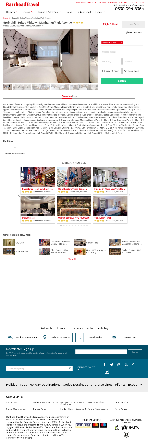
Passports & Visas (95, 402)
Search (122, 81)
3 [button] (66, 225)
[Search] (70, 368)
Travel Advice (121, 409)
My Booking (125, 2)
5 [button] (72, 225)
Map (87, 96)
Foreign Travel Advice (98, 409)
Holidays (12, 11)
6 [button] (75, 225)
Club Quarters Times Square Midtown (74, 189)
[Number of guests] (111, 71)
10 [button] (87, 225)
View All (72, 259)
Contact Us (11, 402)
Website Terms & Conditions (46, 402)
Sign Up (135, 352)
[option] (38, 195)
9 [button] (84, 225)
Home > (7, 18)
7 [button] (78, 225)
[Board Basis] (132, 71)
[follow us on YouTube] (126, 365)
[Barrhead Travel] (22, 4)
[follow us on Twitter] (111, 365)
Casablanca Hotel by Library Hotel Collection (38, 189)
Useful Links (14, 396)
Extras (100, 11)
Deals (69, 12)
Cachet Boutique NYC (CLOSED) (73, 218)
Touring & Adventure (50, 11)
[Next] (128, 195)
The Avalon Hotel (102, 218)
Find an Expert (83, 12)
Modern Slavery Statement (73, 409)
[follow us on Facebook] (104, 365)
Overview (61, 96)
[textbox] (123, 52)
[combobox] (122, 42)
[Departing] (111, 61)
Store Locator (113, 2)
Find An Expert (138, 2)
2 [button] (63, 225)
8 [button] (81, 225)
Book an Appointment (96, 2)
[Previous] (19, 195)
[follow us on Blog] (106, 372)
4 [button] (69, 225)
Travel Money (80, 2)
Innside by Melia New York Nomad (110, 189)
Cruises (28, 11)
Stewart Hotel (28, 218)
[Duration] (132, 61)
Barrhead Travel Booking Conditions (72, 403)
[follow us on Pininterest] (133, 365)
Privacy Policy (39, 409)
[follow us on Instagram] (118, 365)
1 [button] (61, 225)
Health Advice (121, 402)
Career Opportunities (16, 409)
